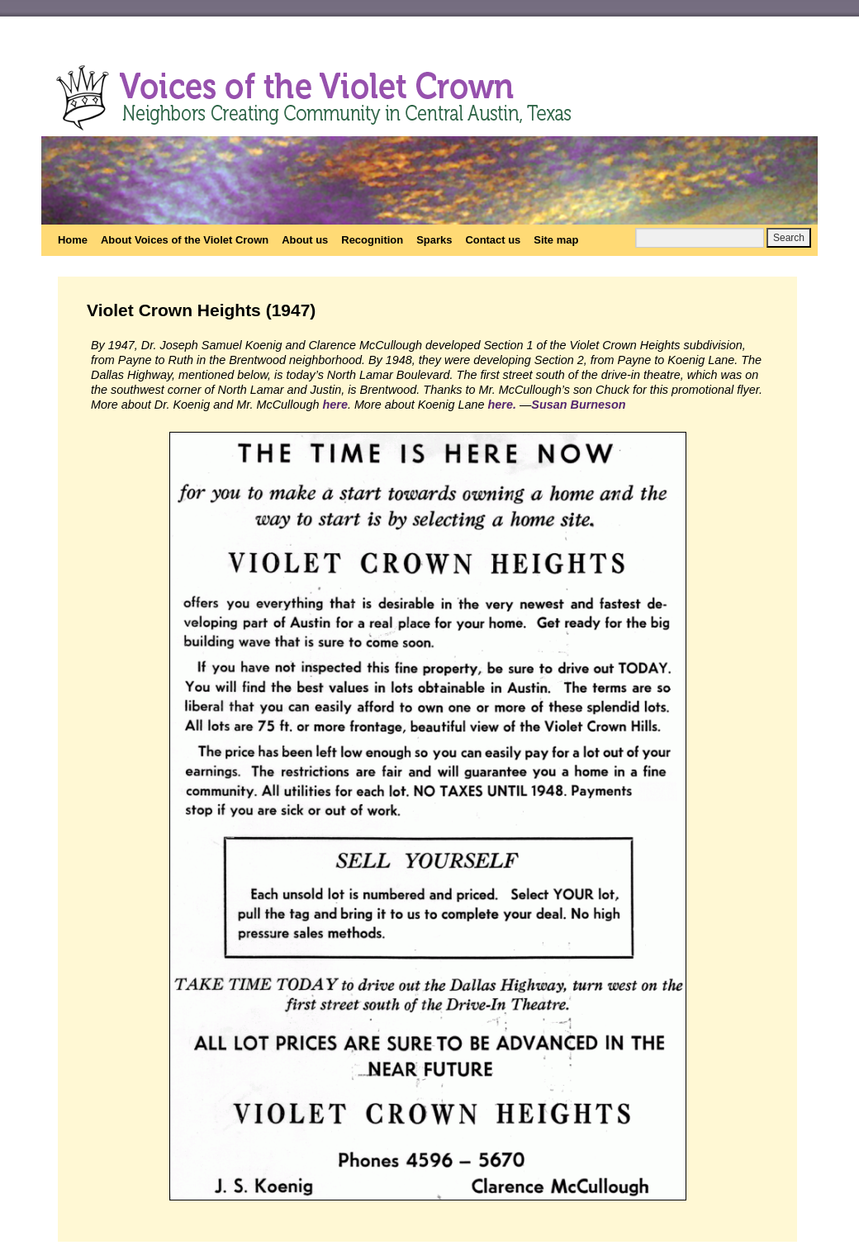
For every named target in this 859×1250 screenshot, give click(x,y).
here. (502, 404)
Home (73, 240)
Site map (556, 240)
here (334, 404)
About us (305, 240)
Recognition (372, 240)
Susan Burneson (578, 404)
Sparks (434, 240)
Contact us (492, 240)
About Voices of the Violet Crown (184, 240)
